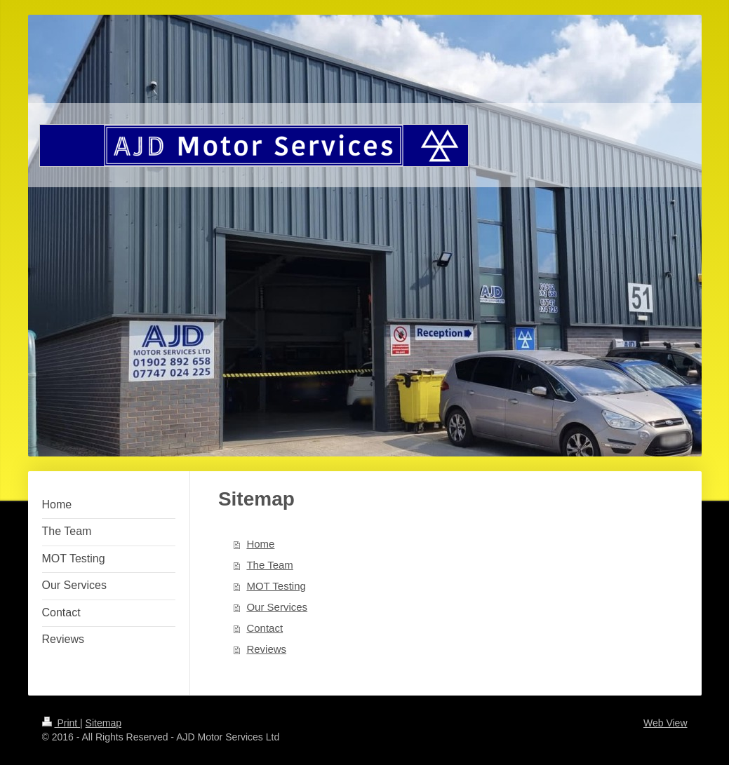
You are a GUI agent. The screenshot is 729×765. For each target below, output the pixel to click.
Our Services (276, 607)
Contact (264, 628)
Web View (665, 723)
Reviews (266, 649)
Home (260, 544)
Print (61, 723)
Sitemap (103, 723)
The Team (269, 565)
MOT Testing (275, 586)
